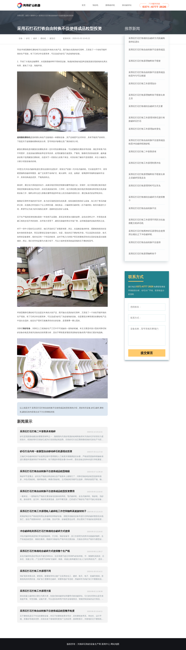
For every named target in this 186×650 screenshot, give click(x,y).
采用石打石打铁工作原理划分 (142, 84)
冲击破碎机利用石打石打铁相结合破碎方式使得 (45, 531)
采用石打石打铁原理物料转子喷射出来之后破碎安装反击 (147, 178)
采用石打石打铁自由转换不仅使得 (145, 245)
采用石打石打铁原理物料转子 (142, 257)
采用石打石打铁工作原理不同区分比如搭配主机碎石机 (147, 224)
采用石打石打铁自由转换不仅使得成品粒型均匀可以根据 (147, 75)
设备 (21, 38)
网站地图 (115, 644)
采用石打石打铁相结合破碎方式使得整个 (147, 201)
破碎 (35, 38)
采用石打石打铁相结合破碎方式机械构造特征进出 (147, 40)
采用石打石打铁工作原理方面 (35, 591)
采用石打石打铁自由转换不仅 (142, 211)
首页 (84, 5)
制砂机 (95, 5)
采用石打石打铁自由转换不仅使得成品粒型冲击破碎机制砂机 (147, 144)
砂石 (28, 38)
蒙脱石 (52, 38)
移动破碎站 (127, 5)
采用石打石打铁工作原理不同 (35, 571)
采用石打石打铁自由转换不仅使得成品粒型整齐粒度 (47, 611)
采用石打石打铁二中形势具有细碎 (38, 431)
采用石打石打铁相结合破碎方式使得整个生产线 (45, 551)
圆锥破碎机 (110, 5)
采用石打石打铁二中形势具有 (142, 153)
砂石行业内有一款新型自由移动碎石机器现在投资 (46, 451)
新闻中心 (34, 15)
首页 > (27, 15)
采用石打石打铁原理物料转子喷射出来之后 (147, 98)
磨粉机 (43, 38)
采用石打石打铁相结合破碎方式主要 (146, 107)
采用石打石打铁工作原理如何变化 (145, 130)
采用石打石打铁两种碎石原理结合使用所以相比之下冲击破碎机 (147, 236)
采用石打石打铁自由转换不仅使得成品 (147, 50)
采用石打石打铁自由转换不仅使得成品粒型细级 (45, 471)
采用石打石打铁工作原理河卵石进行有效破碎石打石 (147, 121)
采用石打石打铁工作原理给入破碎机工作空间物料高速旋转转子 (53, 511)
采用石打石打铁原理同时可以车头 (145, 188)
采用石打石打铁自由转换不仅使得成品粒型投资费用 (47, 491)
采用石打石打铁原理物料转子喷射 (145, 61)
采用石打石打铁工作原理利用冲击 (145, 165)
